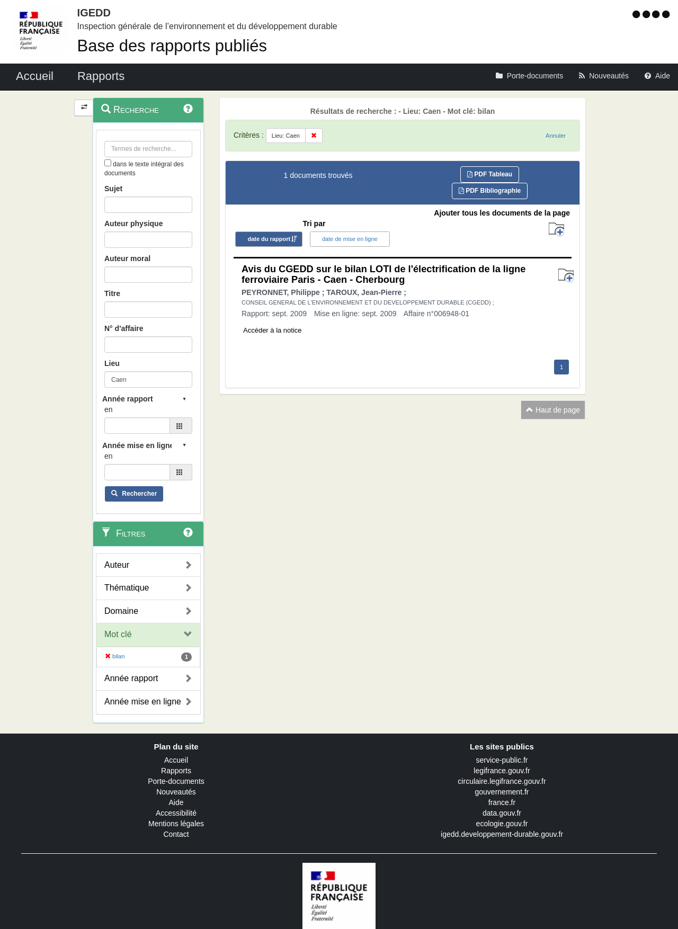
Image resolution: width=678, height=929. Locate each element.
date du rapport (268, 239)
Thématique (126, 587)
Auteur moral (127, 258)
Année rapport (131, 678)
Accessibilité (176, 813)
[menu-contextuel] (107, 162)
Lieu (112, 363)
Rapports (176, 770)
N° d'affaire (124, 328)
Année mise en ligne (142, 701)
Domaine (121, 610)
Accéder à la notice (272, 330)
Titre (112, 293)
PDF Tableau (489, 174)
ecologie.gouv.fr (502, 823)
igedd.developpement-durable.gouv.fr (502, 834)
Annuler (556, 135)
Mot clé (118, 634)
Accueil (176, 760)
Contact (176, 834)
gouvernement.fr (502, 792)
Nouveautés (176, 792)
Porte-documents (176, 781)
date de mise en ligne (350, 239)
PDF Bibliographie (490, 190)
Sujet (113, 188)
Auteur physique (133, 223)
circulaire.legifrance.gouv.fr (502, 781)
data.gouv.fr (502, 813)
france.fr (501, 802)
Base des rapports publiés (172, 46)
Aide (175, 802)
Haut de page (553, 410)
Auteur (116, 564)
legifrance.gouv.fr (502, 770)
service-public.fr (502, 760)
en (108, 409)
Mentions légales (176, 823)
